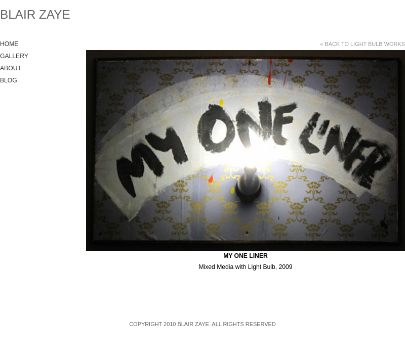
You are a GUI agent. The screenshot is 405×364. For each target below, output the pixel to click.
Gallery (14, 56)
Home (9, 44)
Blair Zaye (35, 14)
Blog (8, 80)
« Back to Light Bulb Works (362, 44)
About (10, 68)
